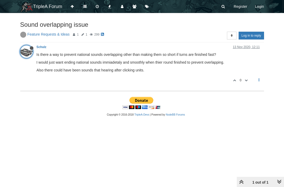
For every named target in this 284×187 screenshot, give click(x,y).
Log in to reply (251, 35)
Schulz (41, 47)
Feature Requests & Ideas (48, 34)
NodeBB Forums (175, 114)
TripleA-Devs (141, 114)
